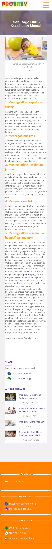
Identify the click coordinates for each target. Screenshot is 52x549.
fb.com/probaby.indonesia (22, 503)
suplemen (26, 274)
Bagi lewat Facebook (21, 373)
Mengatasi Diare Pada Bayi (32, 421)
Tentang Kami (16, 481)
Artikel (27, 70)
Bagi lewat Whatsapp (21, 378)
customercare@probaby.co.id (24, 538)
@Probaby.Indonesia (20, 508)
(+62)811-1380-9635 (19, 527)
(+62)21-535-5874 (18, 533)
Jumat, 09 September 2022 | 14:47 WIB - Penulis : (28, 65)
